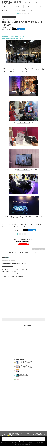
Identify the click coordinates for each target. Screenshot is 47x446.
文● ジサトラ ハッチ (6, 29)
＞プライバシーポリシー (23, 441)
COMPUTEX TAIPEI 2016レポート (9, 17)
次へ (29, 13)
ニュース (17, 6)
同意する (23, 438)
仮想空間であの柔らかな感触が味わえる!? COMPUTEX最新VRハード (14, 276)
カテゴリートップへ (38, 249)
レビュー (5, 6)
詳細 (9, 435)
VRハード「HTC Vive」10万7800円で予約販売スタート (11, 273)
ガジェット (29, 6)
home (4, 10)
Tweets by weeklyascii (27, 325)
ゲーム (41, 6)
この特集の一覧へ (8, 260)
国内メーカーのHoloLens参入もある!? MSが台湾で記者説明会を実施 (14, 269)
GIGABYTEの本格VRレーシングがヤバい (9, 271)
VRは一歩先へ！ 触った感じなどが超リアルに (10, 267)
